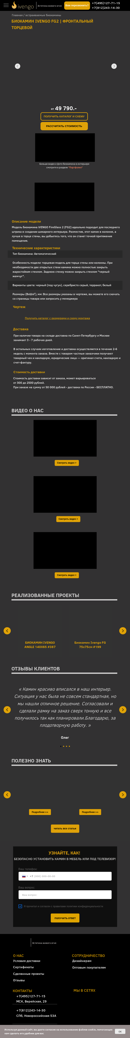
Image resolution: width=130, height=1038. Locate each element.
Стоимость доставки (29, 372)
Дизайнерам (81, 961)
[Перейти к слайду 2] (63, 746)
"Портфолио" (75, 167)
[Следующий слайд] (122, 630)
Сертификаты (23, 967)
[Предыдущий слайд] (7, 630)
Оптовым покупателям (89, 967)
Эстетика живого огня (49, 5)
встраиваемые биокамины (43, 15)
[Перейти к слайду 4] (69, 746)
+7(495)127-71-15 (106, 3)
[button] (77, 5)
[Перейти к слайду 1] (60, 746)
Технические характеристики (36, 248)
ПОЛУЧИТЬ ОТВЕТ (65, 918)
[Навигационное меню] (6, 5)
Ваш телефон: (27, 869)
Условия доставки (26, 961)
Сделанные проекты (28, 973)
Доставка (21, 329)
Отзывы (19, 980)
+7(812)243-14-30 (106, 8)
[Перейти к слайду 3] (66, 746)
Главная (17, 15)
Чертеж (19, 306)
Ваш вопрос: (26, 887)
